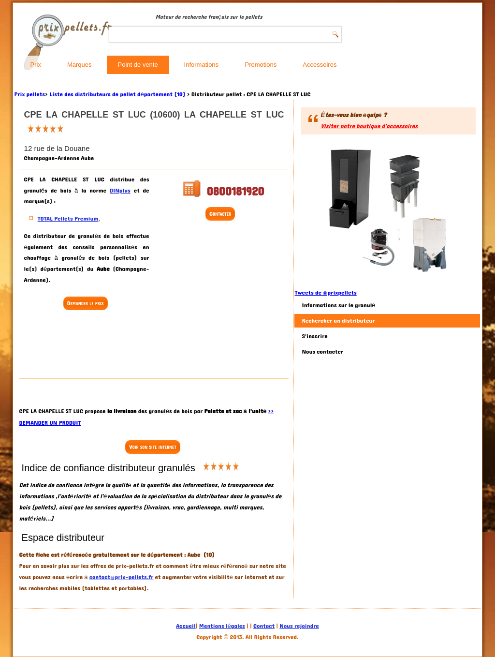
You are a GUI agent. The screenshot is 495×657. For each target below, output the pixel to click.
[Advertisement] (101, 345)
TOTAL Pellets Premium (68, 218)
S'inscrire (314, 336)
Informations (201, 64)
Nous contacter (322, 352)
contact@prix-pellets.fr (121, 577)
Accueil (185, 626)
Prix (35, 64)
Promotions (261, 64)
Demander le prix (85, 303)
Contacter (220, 214)
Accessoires (319, 64)
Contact (264, 626)
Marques (79, 64)
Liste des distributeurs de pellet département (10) (118, 94)
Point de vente (138, 64)
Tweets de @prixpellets (325, 293)
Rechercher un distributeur (338, 321)
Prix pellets (30, 94)
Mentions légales (222, 626)
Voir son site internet (152, 447)
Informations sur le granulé (338, 305)
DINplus (120, 190)
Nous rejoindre (299, 626)
